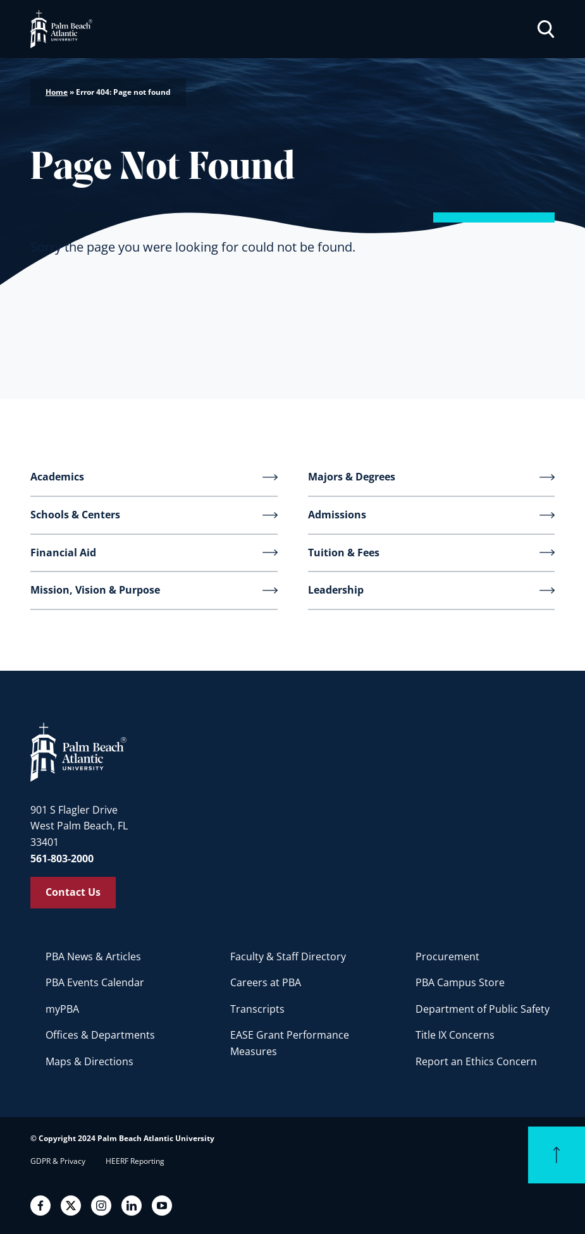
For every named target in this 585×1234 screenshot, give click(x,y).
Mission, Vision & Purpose (95, 590)
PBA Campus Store (460, 982)
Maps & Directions (89, 1061)
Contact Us (73, 892)
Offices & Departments (100, 1035)
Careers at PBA (265, 982)
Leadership (336, 590)
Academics (57, 477)
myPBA (62, 1009)
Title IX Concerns (455, 1035)
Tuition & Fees (343, 552)
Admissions (337, 515)
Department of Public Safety (483, 1009)
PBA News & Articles (93, 956)
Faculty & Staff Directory (288, 956)
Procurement (447, 956)
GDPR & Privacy (57, 1161)
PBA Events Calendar (95, 982)
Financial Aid (63, 552)
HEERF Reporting (135, 1161)
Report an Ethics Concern (476, 1061)
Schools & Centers (75, 515)
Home (57, 92)
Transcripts (257, 1009)
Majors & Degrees (351, 477)
